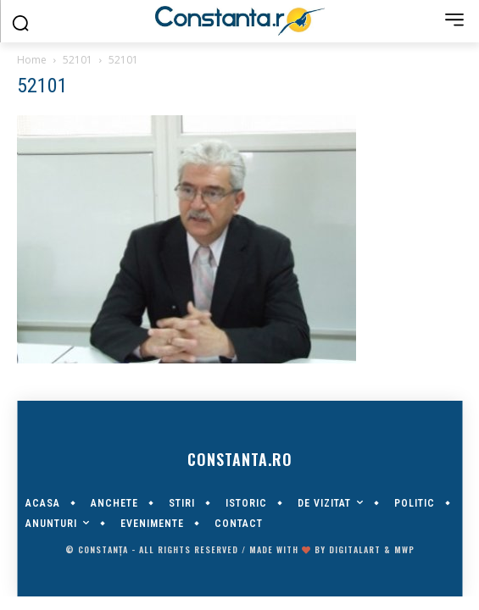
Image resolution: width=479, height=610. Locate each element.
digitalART (355, 549)
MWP (404, 549)
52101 (77, 60)
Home (32, 60)
